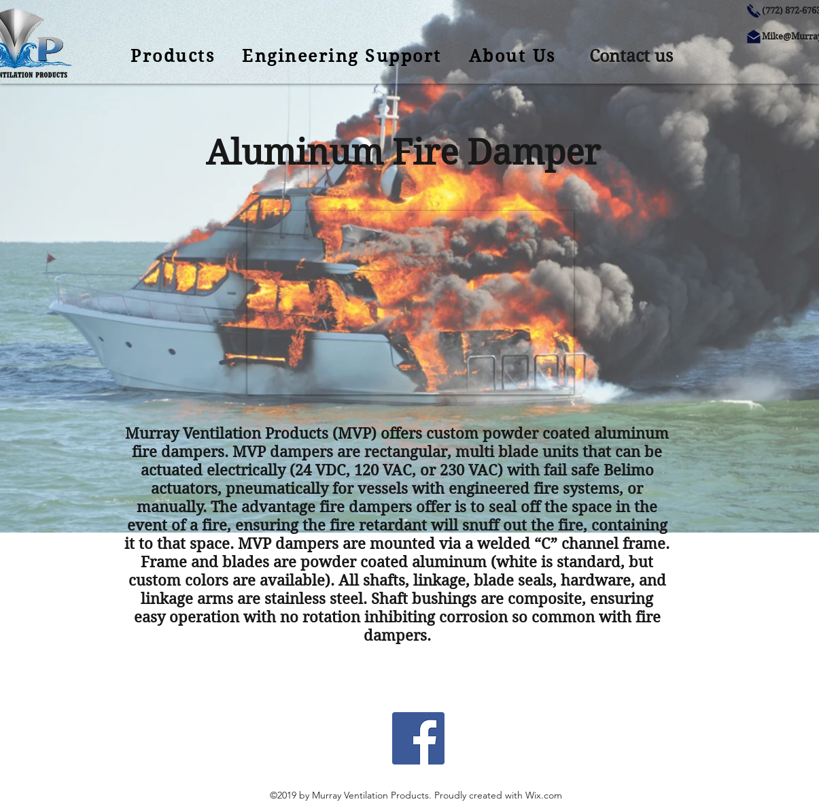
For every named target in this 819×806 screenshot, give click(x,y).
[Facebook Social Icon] (418, 738)
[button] (631, 56)
